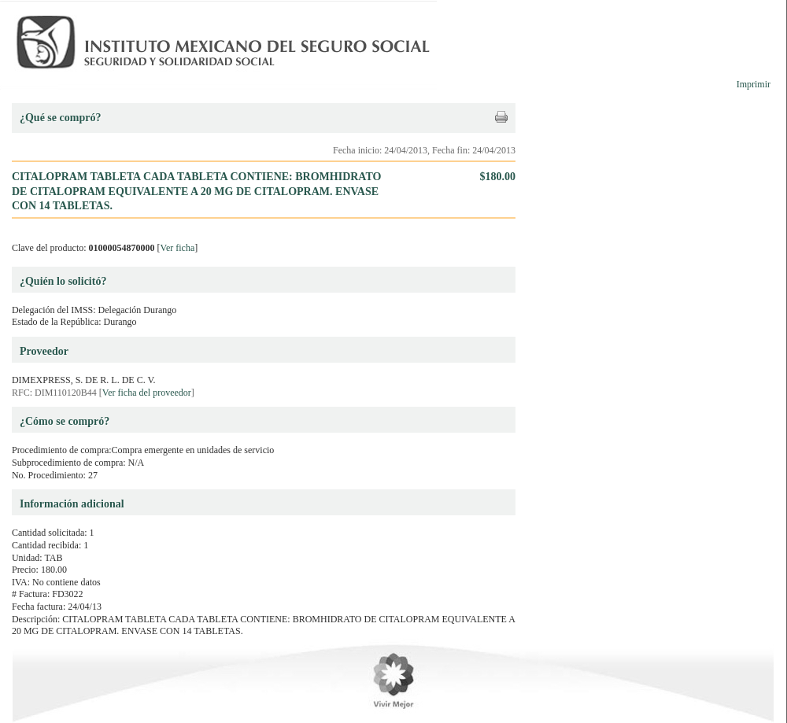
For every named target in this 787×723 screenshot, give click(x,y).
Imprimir (753, 84)
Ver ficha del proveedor (146, 392)
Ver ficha (178, 247)
